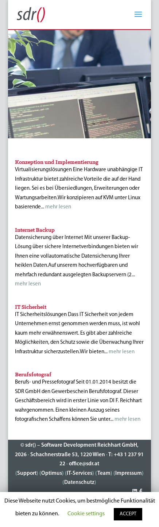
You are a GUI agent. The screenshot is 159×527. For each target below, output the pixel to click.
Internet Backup (35, 230)
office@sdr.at (84, 464)
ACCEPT (128, 514)
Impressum (128, 473)
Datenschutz (79, 482)
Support (26, 473)
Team (103, 473)
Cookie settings (86, 514)
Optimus (51, 473)
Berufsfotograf (33, 375)
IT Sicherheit (30, 307)
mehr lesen (58, 207)
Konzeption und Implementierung (56, 162)
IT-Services (79, 473)
